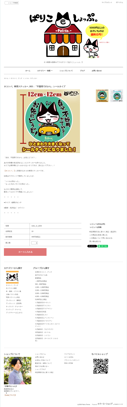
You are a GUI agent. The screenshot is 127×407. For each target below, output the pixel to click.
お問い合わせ (97, 71)
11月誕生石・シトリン (42, 335)
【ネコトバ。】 (9, 171)
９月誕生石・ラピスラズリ (44, 329)
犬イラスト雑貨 (11, 288)
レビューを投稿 (95, 227)
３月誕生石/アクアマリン (43, 309)
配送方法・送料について (43, 363)
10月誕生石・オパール (42, 332)
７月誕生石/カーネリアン (43, 321)
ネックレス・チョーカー (14, 306)
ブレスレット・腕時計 (13, 300)
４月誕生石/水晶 (40, 312)
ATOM (71, 363)
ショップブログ (40, 369)
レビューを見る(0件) (97, 224)
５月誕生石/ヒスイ (41, 315)
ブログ (82, 71)
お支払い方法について (42, 360)
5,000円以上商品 (41, 299)
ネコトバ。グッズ (16, 78)
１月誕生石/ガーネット (43, 302)
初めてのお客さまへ (42, 366)
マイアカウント (107, 2)
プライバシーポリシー (71, 360)
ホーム (27, 71)
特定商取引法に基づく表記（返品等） (103, 232)
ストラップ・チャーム (13, 309)
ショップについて (66, 71)
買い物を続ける (95, 241)
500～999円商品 (40, 284)
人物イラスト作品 (12, 294)
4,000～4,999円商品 (42, 296)
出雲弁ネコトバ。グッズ (43, 272)
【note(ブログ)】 (10, 395)
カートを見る (68, 357)
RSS (65, 363)
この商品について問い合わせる (100, 238)
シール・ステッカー (31, 78)
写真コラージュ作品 (13, 297)
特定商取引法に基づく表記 (44, 372)
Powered (107, 404)
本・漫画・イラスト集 (13, 291)
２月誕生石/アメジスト (43, 305)
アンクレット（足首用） (14, 303)
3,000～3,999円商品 (42, 293)
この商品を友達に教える (98, 235)
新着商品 (38, 278)
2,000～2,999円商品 (42, 290)
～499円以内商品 (41, 281)
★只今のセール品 (41, 275)
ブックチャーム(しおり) (14, 312)
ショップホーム (40, 354)
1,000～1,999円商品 (42, 287)
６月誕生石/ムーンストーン (44, 318)
